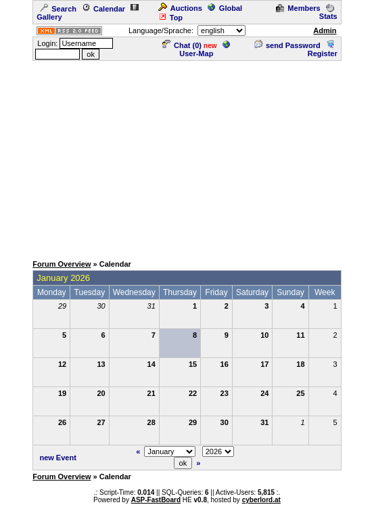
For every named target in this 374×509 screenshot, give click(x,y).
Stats (328, 12)
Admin (324, 30)
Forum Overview (61, 264)
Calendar (103, 9)
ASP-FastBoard (156, 500)
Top (170, 18)
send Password (287, 45)
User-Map (204, 49)
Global (225, 8)
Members (298, 8)
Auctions (180, 8)
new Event (57, 457)
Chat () (182, 45)
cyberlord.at (261, 500)
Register (322, 49)
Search (58, 9)
